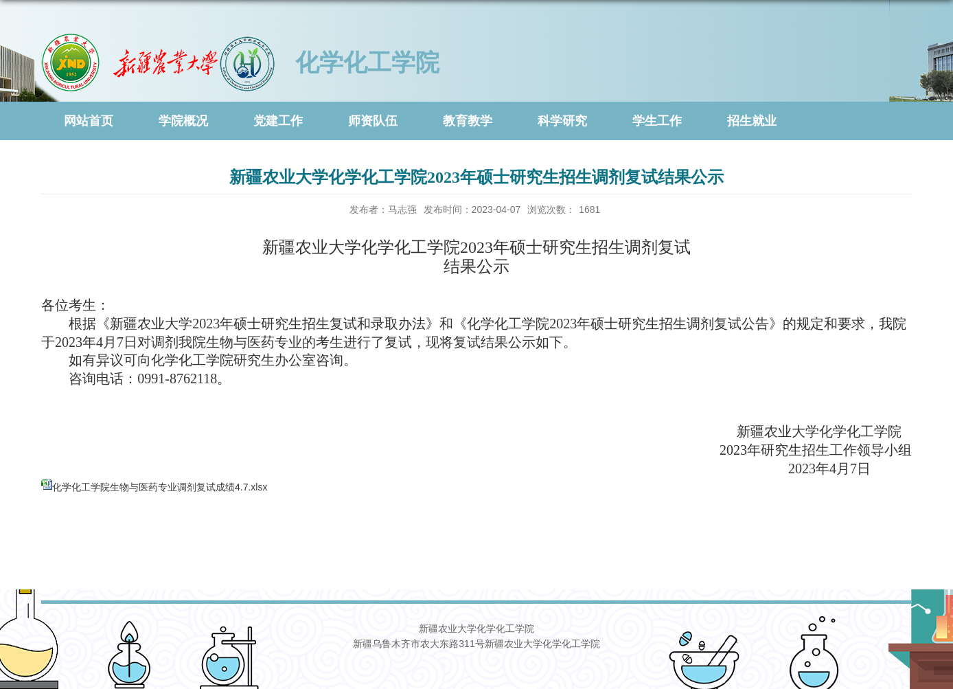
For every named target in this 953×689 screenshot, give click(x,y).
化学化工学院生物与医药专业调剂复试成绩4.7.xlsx (159, 487)
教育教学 (467, 121)
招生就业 (752, 121)
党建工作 (278, 121)
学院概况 (183, 121)
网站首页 (88, 121)
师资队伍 (373, 121)
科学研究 (562, 121)
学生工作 (657, 121)
